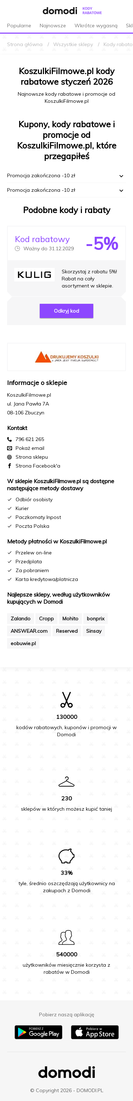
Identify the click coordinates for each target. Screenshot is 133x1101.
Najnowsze (53, 25)
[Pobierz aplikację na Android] (38, 1037)
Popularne (19, 25)
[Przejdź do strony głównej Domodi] (54, 10)
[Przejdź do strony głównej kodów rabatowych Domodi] (92, 10)
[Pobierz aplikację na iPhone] (95, 1037)
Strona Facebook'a (38, 466)
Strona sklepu (32, 457)
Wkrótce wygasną (95, 25)
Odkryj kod (66, 311)
